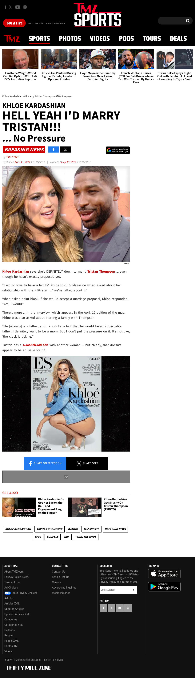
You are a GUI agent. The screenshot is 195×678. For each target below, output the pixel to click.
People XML (11, 640)
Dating (73, 529)
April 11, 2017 (22, 162)
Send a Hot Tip (60, 576)
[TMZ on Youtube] (18, 7)
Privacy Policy (108, 581)
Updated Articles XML (17, 614)
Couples (52, 537)
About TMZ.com (14, 571)
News (12, 38)
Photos (70, 39)
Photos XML (11, 646)
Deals (178, 39)
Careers (56, 582)
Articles (9, 598)
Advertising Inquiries (64, 587)
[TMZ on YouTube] (120, 608)
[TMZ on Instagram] (25, 7)
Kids (38, 537)
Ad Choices (11, 587)
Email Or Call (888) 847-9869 (46, 23)
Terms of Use (12, 582)
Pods (126, 39)
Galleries (9, 630)
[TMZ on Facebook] (5, 7)
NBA (66, 537)
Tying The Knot (85, 537)
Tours (152, 39)
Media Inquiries (61, 592)
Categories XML (13, 624)
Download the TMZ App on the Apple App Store (164, 573)
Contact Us (58, 571)
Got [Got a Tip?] (14, 23)
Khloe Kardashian (18, 529)
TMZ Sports (91, 529)
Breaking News (115, 529)
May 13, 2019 (68, 162)
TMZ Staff (12, 157)
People (8, 635)
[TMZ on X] (11, 7)
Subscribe (133, 590)
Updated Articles (14, 608)
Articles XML (12, 603)
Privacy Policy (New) (16, 576)
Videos (100, 39)
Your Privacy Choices (21, 592)
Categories (10, 619)
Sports (39, 39)
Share (44, 463)
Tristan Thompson (101, 271)
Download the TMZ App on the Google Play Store (164, 587)
